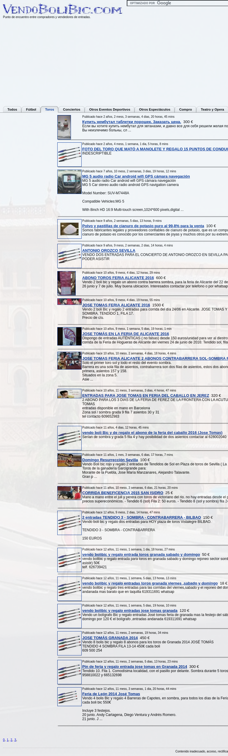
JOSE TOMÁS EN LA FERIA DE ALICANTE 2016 (125, 334)
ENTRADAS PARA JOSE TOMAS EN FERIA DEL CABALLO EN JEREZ (145, 395)
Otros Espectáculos (154, 109)
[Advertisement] (26, 204)
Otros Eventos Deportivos (109, 109)
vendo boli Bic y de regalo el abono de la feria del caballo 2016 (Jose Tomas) (152, 432)
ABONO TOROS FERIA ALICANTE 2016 (118, 278)
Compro (185, 109)
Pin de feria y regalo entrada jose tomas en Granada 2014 (134, 666)
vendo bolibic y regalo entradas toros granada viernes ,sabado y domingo (150, 583)
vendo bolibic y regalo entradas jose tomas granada (130, 610)
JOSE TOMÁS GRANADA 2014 (110, 638)
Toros (49, 109)
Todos (12, 109)
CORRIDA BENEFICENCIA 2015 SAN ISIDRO (122, 493)
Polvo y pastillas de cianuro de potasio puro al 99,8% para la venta (143, 226)
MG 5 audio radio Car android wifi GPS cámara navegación (136, 176)
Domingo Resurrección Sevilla (110, 460)
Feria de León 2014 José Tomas (111, 694)
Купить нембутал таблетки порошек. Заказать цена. (131, 122)
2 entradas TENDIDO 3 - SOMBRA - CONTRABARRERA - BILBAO (141, 517)
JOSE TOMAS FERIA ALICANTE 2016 (116, 305)
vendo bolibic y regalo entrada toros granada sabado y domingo (141, 554)
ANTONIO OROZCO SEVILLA (108, 250)
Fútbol (31, 109)
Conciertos (71, 109)
